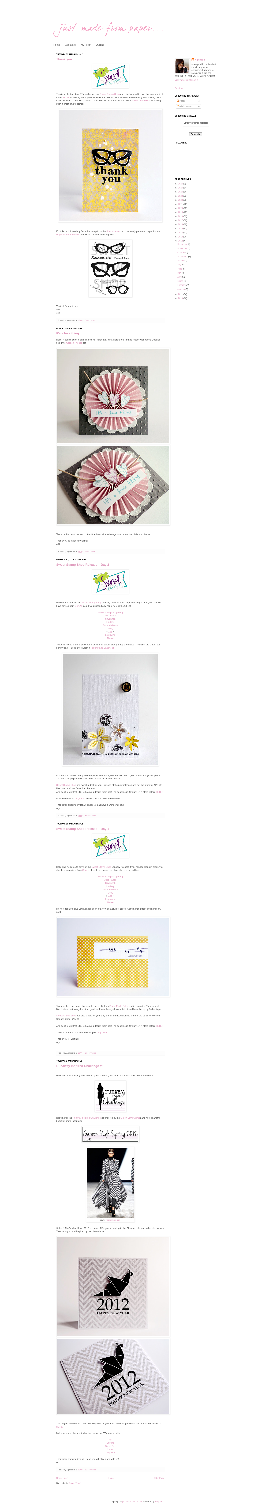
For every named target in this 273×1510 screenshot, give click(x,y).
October (181, 252)
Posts (181, 101)
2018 (180, 216)
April (179, 277)
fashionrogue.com (113, 1220)
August (181, 260)
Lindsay (110, 622)
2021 (180, 204)
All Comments (184, 106)
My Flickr (86, 44)
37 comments (90, 816)
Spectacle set (113, 231)
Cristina (110, 1442)
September (182, 256)
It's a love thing (67, 333)
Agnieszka (200, 60)
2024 (180, 192)
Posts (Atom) (75, 1483)
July (179, 264)
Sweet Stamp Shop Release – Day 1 (82, 829)
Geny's (78, 606)
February (181, 285)
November (182, 248)
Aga (110, 631)
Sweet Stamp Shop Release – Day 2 (82, 564)
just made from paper (132, 1501)
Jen (110, 1439)
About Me (70, 44)
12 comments (90, 1470)
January (181, 289)
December (182, 244)
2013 (180, 237)
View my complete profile (186, 80)
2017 (180, 220)
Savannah (110, 619)
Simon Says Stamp (130, 1118)
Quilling (100, 44)
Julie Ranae (110, 615)
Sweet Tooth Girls (141, 100)
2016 (180, 224)
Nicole (65, 97)
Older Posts (159, 1478)
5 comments (90, 320)
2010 (180, 298)
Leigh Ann (110, 635)
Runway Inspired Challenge (87, 1118)
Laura (110, 1449)
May (179, 273)
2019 (180, 212)
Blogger (158, 1501)
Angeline (110, 1452)
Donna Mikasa (110, 625)
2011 (180, 294)
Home (57, 44)
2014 (180, 232)
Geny (110, 628)
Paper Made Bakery (119, 1006)
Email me (179, 88)
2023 (180, 196)
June (179, 269)
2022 (180, 200)
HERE (159, 792)
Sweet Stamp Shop (110, 94)
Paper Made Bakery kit (68, 234)
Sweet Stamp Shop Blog (110, 612)
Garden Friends (74, 343)
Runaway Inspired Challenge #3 (79, 1066)
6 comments (90, 551)
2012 (180, 241)
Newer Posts (62, 1478)
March (180, 281)
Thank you (64, 59)
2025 (180, 188)
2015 (180, 228)
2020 (180, 208)
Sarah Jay (110, 1446)
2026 (180, 184)
